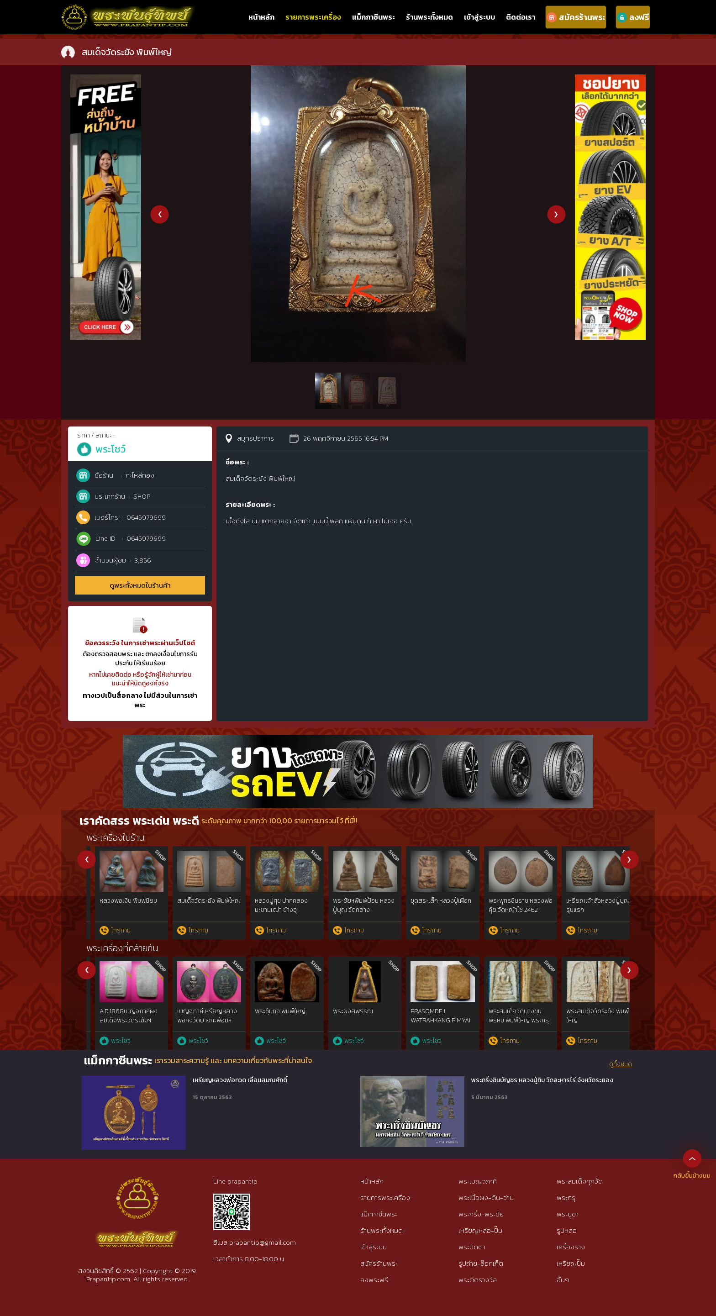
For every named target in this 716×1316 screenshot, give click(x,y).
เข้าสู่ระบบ (479, 16)
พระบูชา (568, 1214)
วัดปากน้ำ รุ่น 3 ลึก (581, 900)
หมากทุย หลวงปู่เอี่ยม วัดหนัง (429, 905)
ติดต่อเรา (520, 16)
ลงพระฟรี (374, 1279)
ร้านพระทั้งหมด (429, 16)
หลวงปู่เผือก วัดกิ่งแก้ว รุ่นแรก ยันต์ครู (197, 905)
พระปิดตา (471, 1247)
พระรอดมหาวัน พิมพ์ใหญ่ (273, 905)
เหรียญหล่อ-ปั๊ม (480, 1230)
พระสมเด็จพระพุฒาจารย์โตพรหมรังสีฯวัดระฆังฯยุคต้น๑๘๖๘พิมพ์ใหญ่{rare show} (122, 1024)
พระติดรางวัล (477, 1279)
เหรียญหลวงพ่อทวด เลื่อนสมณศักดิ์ (240, 1080)
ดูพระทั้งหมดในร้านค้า (140, 585)
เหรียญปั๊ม (571, 1263)
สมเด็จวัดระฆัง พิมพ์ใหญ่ (122, 900)
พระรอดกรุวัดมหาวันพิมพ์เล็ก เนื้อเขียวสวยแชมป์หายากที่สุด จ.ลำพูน (508, 1024)
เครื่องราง (571, 1247)
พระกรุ (566, 1197)
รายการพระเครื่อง (313, 16)
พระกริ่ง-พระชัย (481, 1214)
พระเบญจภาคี (477, 1181)
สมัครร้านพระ (379, 1263)
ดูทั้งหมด (620, 1064)
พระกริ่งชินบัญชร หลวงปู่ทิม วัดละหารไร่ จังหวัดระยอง (542, 1080)
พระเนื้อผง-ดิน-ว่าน (486, 1197)
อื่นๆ (563, 1279)
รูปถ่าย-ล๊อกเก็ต (480, 1263)
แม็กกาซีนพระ (373, 16)
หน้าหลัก (261, 16)
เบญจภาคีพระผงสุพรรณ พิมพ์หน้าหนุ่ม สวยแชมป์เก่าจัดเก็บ (352, 1020)
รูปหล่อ (567, 1230)
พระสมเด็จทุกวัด (580, 1181)
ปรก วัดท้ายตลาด (503, 900)
